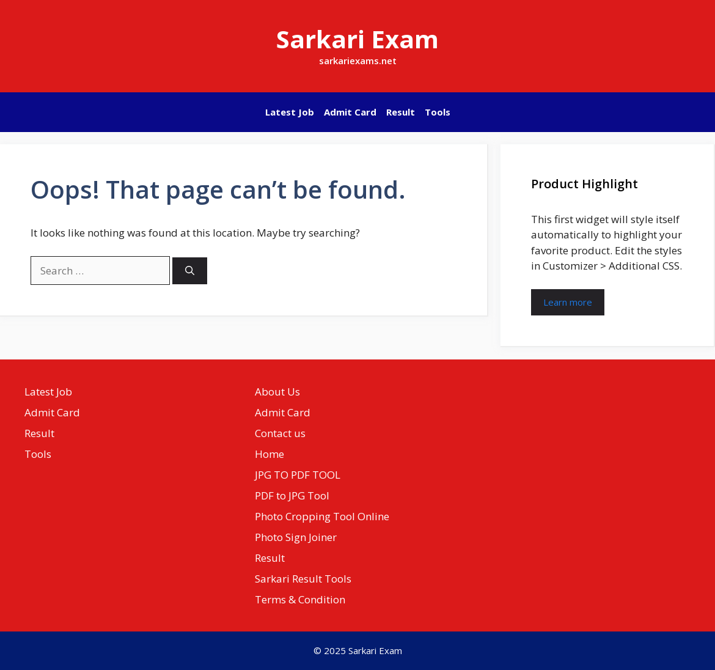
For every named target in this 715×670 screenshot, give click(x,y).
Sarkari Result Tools (303, 579)
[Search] (189, 271)
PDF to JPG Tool (292, 495)
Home (269, 454)
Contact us (280, 433)
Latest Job (289, 112)
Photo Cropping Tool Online (322, 516)
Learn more (567, 302)
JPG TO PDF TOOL (297, 475)
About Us (277, 392)
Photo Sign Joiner (296, 537)
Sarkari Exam (357, 39)
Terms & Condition (300, 599)
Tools (437, 112)
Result (400, 112)
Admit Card (350, 112)
